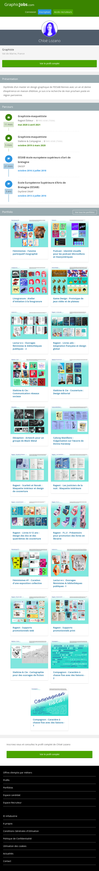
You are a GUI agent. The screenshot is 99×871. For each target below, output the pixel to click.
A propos (8, 823)
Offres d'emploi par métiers (17, 772)
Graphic (19, 4)
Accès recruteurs (63, 11)
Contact (7, 861)
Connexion (30, 11)
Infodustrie (11, 816)
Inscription (44, 11)
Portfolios (8, 787)
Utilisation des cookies (14, 846)
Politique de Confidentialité (17, 838)
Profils (6, 780)
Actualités (8, 853)
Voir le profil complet (49, 63)
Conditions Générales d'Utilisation (21, 831)
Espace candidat (11, 795)
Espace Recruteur (12, 802)
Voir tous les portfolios (84, 212)
